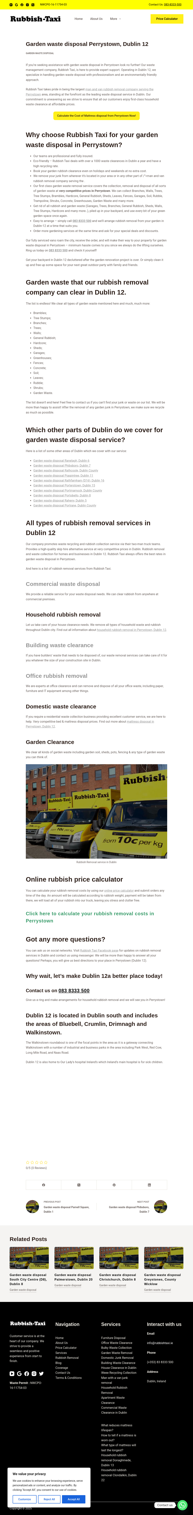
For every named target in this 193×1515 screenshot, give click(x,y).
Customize (24, 1499)
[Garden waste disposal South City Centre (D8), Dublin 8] (29, 1258)
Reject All (49, 1499)
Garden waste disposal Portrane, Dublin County (64, 505)
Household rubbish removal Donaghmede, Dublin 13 (116, 1460)
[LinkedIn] (149, 1185)
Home (79, 19)
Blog (58, 1363)
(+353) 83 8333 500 (160, 1362)
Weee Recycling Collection (118, 1373)
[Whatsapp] (182, 1505)
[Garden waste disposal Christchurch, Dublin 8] (119, 1258)
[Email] (16, 4)
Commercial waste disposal (63, 584)
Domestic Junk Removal (117, 1358)
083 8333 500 (82, 221)
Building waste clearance (59, 645)
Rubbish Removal (67, 1358)
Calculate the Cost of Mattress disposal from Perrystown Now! (96, 115)
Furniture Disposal (113, 1338)
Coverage (61, 1368)
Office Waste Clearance (116, 1343)
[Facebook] (22, 4)
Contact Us (62, 1373)
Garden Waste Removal (116, 1353)
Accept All (74, 1499)
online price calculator (119, 890)
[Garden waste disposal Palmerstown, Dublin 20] (74, 1258)
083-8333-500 (173, 4)
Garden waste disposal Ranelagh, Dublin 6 (61, 460)
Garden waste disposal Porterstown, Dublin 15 (64, 485)
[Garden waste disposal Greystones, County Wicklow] (163, 1258)
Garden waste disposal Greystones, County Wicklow (162, 1279)
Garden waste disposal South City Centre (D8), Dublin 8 (28, 1279)
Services (61, 1353)
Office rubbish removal (56, 676)
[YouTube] (11, 4)
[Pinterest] (114, 1185)
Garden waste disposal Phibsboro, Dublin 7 (62, 465)
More (116, 19)
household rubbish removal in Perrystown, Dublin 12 (131, 630)
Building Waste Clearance (118, 1363)
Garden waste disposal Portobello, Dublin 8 (62, 495)
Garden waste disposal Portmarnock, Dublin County (67, 490)
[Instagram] (27, 4)
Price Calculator (167, 19)
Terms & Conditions (68, 1378)
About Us (96, 19)
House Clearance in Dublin (118, 1368)
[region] (49, 1487)
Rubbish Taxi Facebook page (99, 950)
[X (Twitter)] (32, 4)
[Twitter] (41, 1373)
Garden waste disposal (40, 53)
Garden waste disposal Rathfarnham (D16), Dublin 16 (68, 480)
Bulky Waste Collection (116, 1348)
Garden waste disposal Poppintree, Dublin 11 (63, 475)
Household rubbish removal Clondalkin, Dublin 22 (119, 1475)
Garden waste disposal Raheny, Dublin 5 (60, 500)
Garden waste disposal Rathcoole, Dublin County (65, 470)
